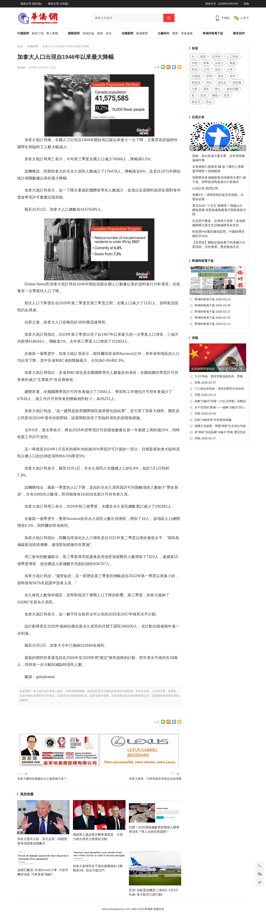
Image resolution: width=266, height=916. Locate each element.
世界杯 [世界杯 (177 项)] (216, 56)
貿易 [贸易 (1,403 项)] (203, 95)
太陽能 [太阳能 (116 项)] (196, 76)
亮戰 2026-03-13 (205, 394)
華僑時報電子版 (213, 33)
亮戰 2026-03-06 (205, 413)
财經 (100, 33)
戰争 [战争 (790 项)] (232, 76)
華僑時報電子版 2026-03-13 (213, 299)
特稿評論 (88, 33)
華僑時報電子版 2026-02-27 (213, 311)
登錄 (246, 3)
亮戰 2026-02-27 (205, 438)
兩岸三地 (37, 33)
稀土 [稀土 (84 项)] (218, 89)
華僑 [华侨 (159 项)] (194, 69)
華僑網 (21, 67)
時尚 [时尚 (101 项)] (209, 82)
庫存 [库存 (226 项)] (221, 76)
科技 (109, 33)
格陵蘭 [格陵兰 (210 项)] (237, 82)
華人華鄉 (52, 33)
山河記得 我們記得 (205, 188)
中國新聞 (23, 33)
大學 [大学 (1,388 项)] (230, 69)
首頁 (20, 46)
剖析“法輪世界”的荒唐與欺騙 (213, 419)
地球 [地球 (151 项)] (218, 69)
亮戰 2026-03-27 (205, 382)
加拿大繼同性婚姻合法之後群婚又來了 (42, 778)
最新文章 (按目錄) (31, 3)
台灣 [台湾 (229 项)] (206, 69)
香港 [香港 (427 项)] (227, 95)
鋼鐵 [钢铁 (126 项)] (215, 95)
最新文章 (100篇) (58, 3)
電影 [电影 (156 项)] (206, 89)
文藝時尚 (163, 33)
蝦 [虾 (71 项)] (193, 95)
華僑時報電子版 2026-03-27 (209, 291)
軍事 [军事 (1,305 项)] (206, 63)
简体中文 (210, 3)
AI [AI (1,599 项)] (193, 56)
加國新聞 (127, 33)
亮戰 (195, 338)
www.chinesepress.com (116, 909)
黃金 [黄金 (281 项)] (209, 101)
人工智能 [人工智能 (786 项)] (232, 56)
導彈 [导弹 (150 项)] (209, 76)
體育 (175, 33)
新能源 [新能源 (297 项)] (196, 82)
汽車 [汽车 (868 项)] (194, 89)
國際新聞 (74, 33)
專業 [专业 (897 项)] (203, 56)
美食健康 (187, 33)
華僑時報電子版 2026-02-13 (213, 324)
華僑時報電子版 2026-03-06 (213, 305)
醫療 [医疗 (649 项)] (232, 63)
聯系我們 (239, 33)
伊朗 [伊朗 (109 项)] (194, 63)
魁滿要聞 (142, 33)
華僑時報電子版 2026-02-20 (213, 317)
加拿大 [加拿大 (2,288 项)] (219, 63)
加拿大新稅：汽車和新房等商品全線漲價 (155, 778)
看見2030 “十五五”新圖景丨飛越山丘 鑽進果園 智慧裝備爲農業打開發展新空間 (219, 210)
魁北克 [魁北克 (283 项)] (196, 101)
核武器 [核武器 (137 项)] (222, 82)
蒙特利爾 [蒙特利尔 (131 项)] (232, 89)
